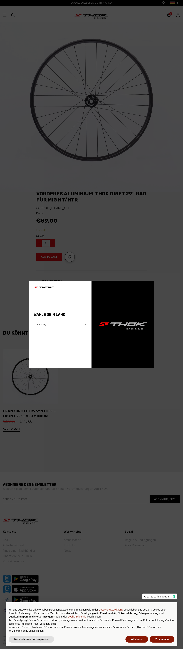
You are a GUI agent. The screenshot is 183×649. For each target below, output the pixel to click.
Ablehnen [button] (137, 639)
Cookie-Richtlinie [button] (77, 616)
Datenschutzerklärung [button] (111, 609)
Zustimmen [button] (162, 639)
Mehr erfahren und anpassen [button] (31, 639)
